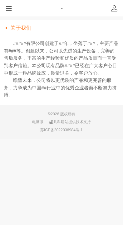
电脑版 (37, 122)
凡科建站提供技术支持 (70, 122)
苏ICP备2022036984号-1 (61, 130)
